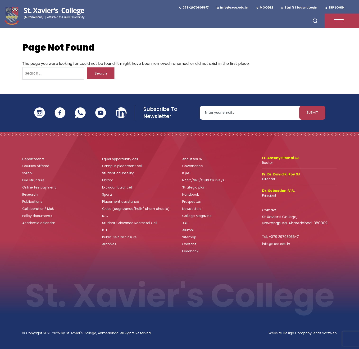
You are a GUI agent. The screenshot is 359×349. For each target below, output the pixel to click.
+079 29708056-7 (284, 236)
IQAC (186, 173)
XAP (185, 223)
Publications (32, 201)
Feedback (190, 251)
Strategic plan (194, 187)
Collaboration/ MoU (38, 208)
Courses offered (36, 166)
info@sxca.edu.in (276, 243)
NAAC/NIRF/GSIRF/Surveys (203, 180)
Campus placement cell (122, 166)
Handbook (190, 194)
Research (30, 194)
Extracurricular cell (117, 187)
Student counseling (118, 173)
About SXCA (192, 159)
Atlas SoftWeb (325, 333)
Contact (189, 244)
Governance (193, 166)
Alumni (188, 230)
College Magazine (197, 215)
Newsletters (191, 208)
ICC (105, 215)
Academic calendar (39, 223)
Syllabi (27, 173)
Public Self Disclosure (119, 237)
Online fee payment (39, 187)
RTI (104, 230)
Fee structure (33, 180)
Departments (33, 159)
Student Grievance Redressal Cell (129, 223)
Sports (107, 194)
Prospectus (191, 201)
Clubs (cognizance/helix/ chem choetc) (136, 208)
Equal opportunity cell (120, 159)
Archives (109, 244)
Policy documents (37, 215)
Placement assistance (121, 201)
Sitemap (189, 237)
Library (108, 180)
